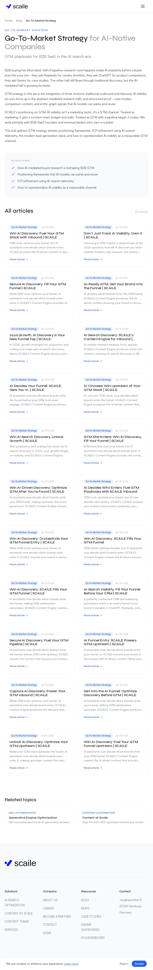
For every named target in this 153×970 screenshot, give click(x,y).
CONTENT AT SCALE (19, 913)
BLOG (85, 900)
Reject (124, 963)
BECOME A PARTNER (57, 916)
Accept (139, 963)
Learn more (71, 963)
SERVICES (11, 930)
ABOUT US (50, 900)
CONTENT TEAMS (17, 921)
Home (8, 20)
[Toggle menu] (143, 6)
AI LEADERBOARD (93, 938)
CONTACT (50, 924)
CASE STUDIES (91, 916)
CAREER (48, 908)
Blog (19, 20)
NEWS (85, 908)
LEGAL (47, 933)
